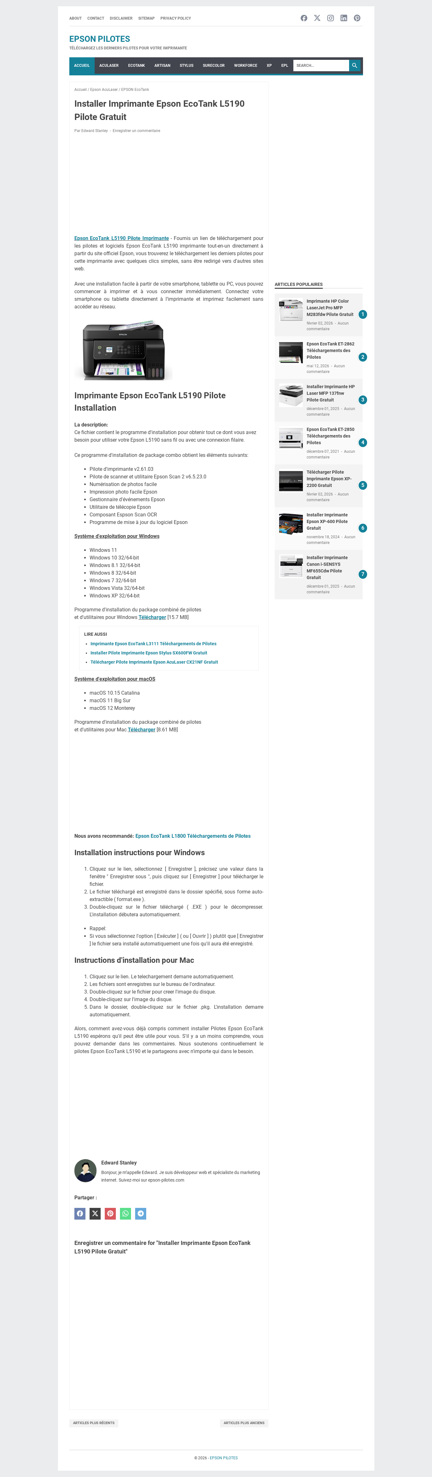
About (75, 18)
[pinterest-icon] (357, 18)
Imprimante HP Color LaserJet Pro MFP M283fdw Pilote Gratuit (330, 308)
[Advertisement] (168, 185)
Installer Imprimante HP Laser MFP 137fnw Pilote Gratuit (331, 393)
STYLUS (186, 65)
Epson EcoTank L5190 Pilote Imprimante (121, 238)
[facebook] (79, 1214)
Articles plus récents (94, 1423)
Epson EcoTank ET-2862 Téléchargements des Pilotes (330, 350)
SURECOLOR (214, 65)
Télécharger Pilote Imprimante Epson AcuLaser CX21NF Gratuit (154, 662)
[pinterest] (110, 1214)
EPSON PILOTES (99, 39)
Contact (95, 18)
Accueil (82, 65)
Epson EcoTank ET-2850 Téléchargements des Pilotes (330, 436)
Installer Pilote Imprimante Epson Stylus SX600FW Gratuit (149, 652)
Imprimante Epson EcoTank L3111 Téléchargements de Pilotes (153, 643)
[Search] (321, 65)
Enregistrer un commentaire (136, 131)
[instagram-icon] (330, 18)
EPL (284, 65)
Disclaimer (121, 18)
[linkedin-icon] (344, 18)
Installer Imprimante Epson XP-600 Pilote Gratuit (327, 521)
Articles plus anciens (244, 1423)
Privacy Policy (175, 18)
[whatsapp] (125, 1214)
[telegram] (140, 1214)
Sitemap (146, 18)
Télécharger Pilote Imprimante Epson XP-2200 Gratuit (329, 479)
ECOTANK (136, 65)
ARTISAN (162, 65)
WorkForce (245, 65)
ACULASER (109, 65)
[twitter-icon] (317, 18)
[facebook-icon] (304, 18)
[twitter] (95, 1214)
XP (269, 65)
